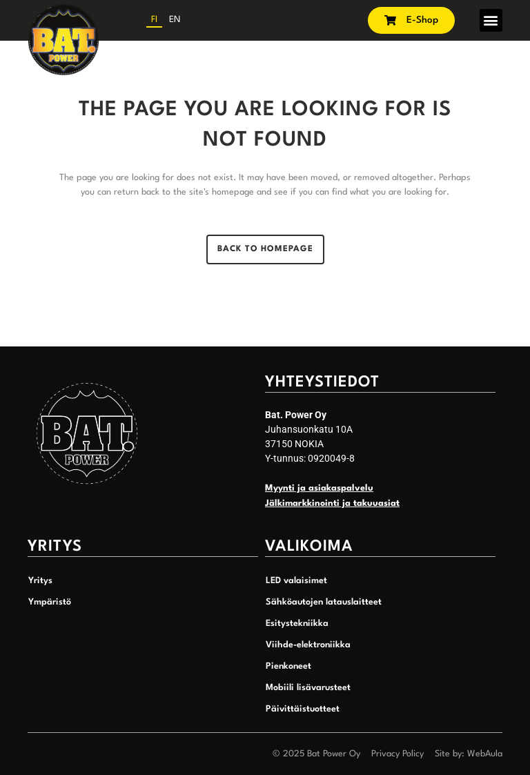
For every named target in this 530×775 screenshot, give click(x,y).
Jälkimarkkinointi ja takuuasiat (332, 503)
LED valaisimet (296, 580)
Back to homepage (265, 249)
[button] (491, 20)
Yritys (40, 580)
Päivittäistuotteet (303, 709)
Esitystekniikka (297, 623)
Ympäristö (49, 602)
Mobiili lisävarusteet (308, 687)
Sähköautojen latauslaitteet (324, 602)
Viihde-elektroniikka (308, 644)
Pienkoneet (288, 666)
